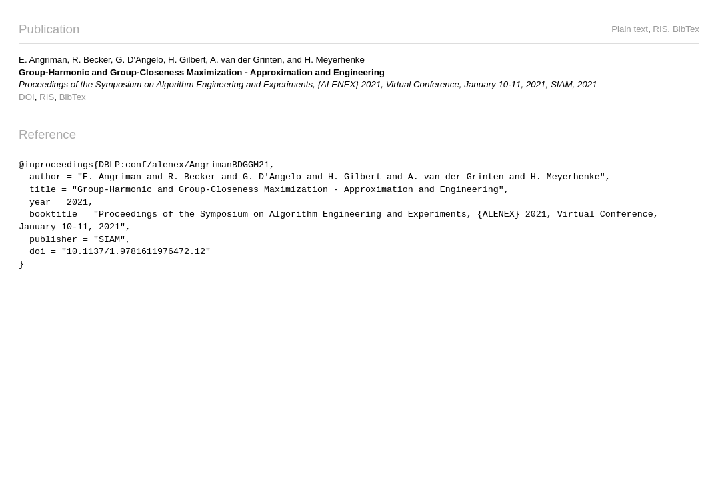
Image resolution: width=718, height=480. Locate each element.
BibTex (686, 29)
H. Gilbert (186, 60)
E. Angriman (43, 60)
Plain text (629, 29)
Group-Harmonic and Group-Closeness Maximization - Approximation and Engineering (202, 72)
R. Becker (91, 60)
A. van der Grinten (246, 60)
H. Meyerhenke (335, 60)
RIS (660, 29)
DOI (27, 97)
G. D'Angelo (139, 60)
